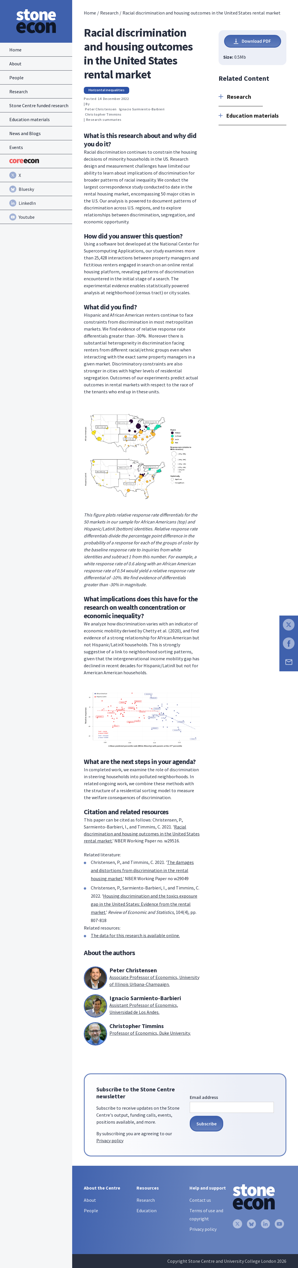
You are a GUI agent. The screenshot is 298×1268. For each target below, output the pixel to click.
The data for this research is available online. (135, 935)
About (90, 1200)
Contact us (200, 1200)
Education (146, 1210)
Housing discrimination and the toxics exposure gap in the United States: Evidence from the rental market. (144, 904)
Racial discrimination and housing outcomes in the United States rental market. (142, 834)
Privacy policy (109, 1140)
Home (90, 13)
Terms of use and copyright (206, 1215)
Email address (204, 1097)
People (91, 1210)
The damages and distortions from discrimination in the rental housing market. (142, 870)
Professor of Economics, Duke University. (150, 1033)
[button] (241, 96)
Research (109, 13)
